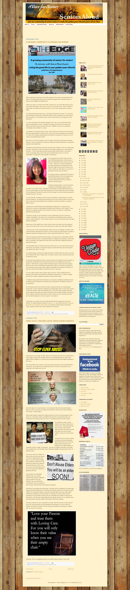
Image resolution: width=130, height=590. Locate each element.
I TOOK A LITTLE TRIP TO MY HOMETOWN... (95, 108)
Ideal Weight (84, 402)
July (83, 189)
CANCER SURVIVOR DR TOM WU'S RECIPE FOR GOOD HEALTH (95, 67)
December (85, 178)
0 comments (47, 563)
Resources (51, 24)
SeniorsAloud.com (48, 106)
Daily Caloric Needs (86, 404)
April (83, 201)
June (83, 192)
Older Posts (71, 569)
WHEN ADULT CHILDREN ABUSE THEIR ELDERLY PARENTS (50, 321)
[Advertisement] (56, 32)
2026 (82, 158)
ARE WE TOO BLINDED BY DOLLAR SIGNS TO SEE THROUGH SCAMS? (94, 126)
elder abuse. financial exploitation (38, 564)
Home (50, 569)
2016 (82, 211)
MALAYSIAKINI (85, 387)
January (84, 206)
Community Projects (42, 24)
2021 (82, 169)
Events (32, 24)
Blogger (80, 582)
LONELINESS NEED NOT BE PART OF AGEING (95, 116)
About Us (27, 24)
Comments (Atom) (38, 572)
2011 (82, 222)
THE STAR (83, 391)
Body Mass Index (85, 406)
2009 (82, 227)
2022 (82, 167)
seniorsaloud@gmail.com (85, 347)
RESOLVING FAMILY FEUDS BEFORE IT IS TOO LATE (95, 133)
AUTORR (32, 313)
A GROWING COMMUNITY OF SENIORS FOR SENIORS (47, 42)
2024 (82, 162)
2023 (82, 165)
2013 (82, 218)
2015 (82, 213)
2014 (82, 216)
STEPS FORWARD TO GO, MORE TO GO (94, 83)
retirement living (55, 313)
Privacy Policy (69, 24)
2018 (82, 176)
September (85, 185)
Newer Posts (29, 569)
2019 (82, 174)
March (84, 204)
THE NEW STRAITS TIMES (88, 389)
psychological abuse (51, 564)
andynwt (68, 582)
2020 (82, 171)
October (84, 183)
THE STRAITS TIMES (86, 393)
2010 (82, 225)
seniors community (63, 313)
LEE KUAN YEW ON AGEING (95, 74)
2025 (82, 160)
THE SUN (83, 395)
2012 (82, 220)
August (84, 187)
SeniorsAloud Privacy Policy (33, 578)
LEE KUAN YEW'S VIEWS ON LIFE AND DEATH (95, 91)
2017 (82, 209)
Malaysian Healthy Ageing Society (43, 313)
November (85, 180)
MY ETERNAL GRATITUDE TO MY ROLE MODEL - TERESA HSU (95, 142)
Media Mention (60, 24)
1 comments (47, 312)
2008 (82, 229)
